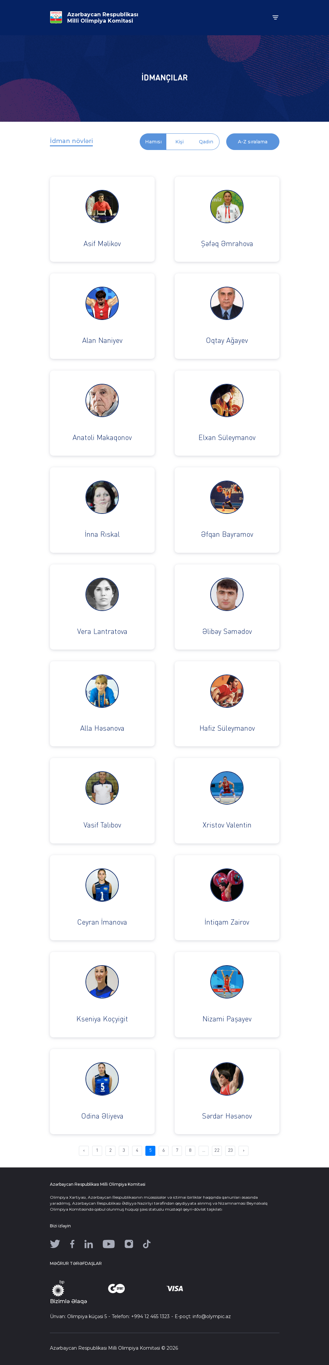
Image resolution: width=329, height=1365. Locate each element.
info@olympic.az (212, 1316)
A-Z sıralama (252, 142)
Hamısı (153, 142)
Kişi (179, 142)
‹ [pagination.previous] (84, 1150)
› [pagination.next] (244, 1150)
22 (217, 1150)
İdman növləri (71, 141)
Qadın (206, 142)
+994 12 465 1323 (150, 1316)
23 (230, 1150)
